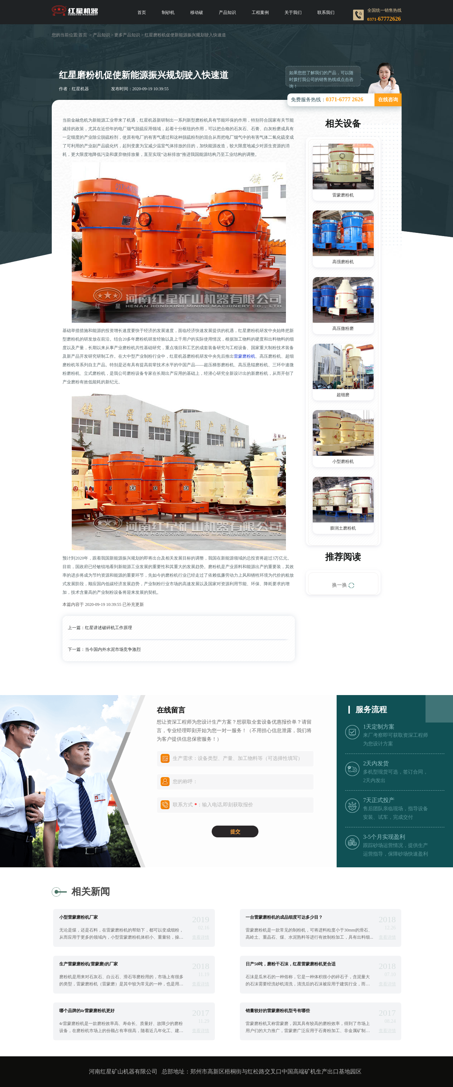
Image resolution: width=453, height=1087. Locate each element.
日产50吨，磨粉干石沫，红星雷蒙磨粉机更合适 (291, 964)
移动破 (196, 12)
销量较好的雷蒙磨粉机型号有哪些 (278, 1011)
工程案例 (260, 12)
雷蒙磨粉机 (244, 356)
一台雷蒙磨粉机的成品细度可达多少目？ (284, 917)
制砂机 (168, 12)
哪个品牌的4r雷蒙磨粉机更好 (87, 1011)
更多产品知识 (127, 34)
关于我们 (293, 12)
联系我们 (325, 12)
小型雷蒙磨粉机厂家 (78, 917)
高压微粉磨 (343, 328)
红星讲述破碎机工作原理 (108, 627)
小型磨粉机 (343, 461)
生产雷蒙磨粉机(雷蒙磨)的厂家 (88, 964)
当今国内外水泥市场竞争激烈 (113, 649)
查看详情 (200, 937)
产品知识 (227, 12)
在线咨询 (388, 99)
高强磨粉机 (343, 261)
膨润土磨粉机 (343, 528)
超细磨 (343, 394)
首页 (141, 12)
